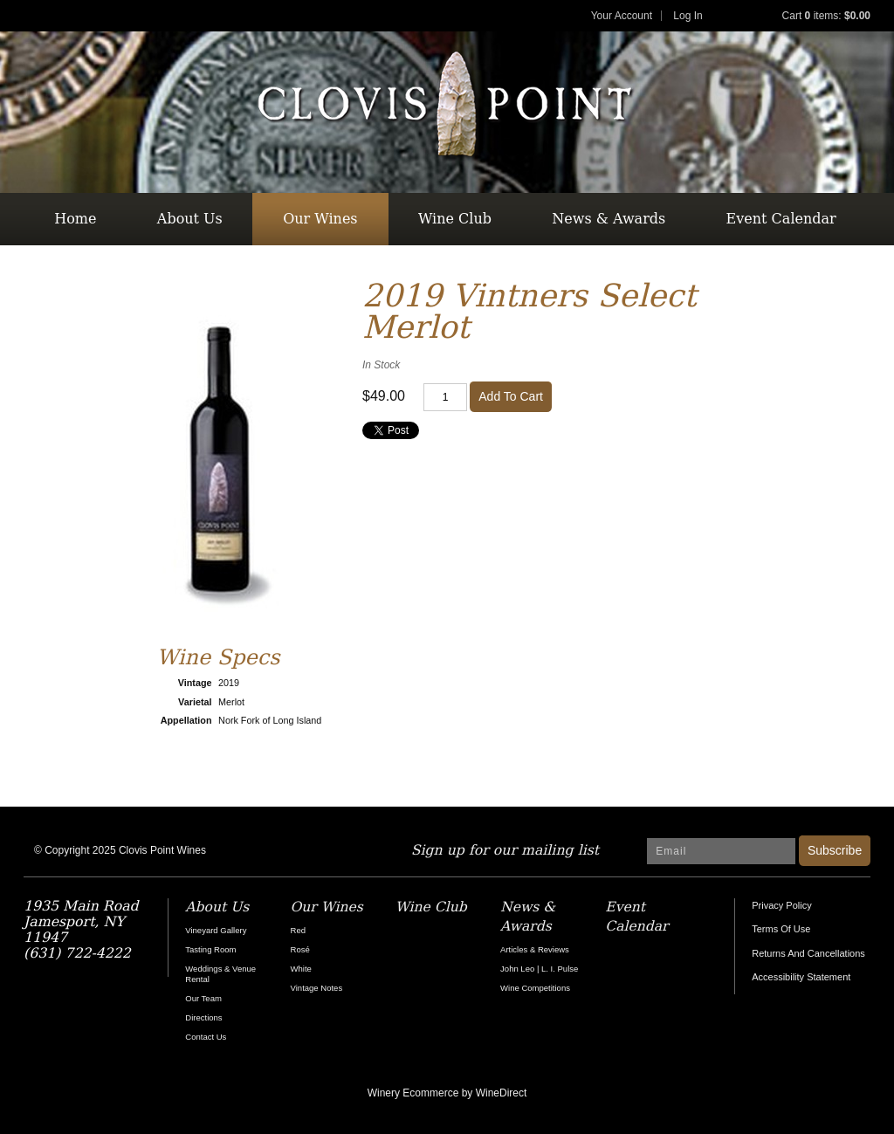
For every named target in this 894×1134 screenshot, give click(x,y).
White (301, 968)
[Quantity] (445, 397)
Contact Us (205, 1036)
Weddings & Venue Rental (220, 974)
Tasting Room (210, 949)
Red (298, 930)
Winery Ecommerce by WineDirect (447, 1093)
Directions (203, 1017)
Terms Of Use (781, 929)
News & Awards (608, 218)
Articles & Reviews (534, 949)
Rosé (300, 949)
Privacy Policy (781, 905)
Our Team (203, 998)
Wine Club (455, 218)
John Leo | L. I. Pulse (539, 968)
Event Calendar (781, 218)
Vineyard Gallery (215, 930)
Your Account (621, 16)
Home (75, 218)
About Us (190, 218)
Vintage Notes (317, 988)
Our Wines (320, 218)
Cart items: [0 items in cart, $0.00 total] (826, 16)
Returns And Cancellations (808, 953)
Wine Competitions (535, 988)
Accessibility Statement (801, 977)
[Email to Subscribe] (721, 851)
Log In (687, 16)
